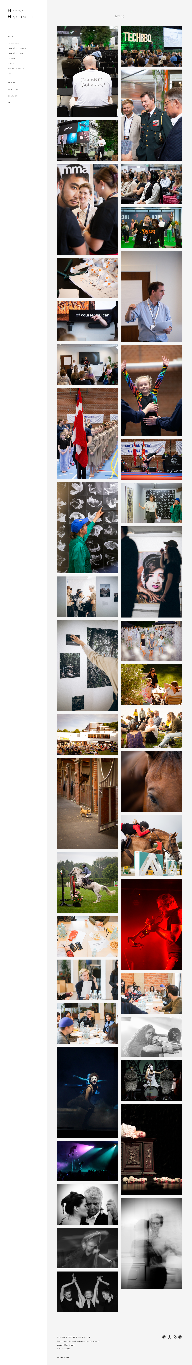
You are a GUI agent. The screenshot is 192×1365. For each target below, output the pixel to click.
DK (9, 103)
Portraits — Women (17, 48)
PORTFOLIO (14, 43)
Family (11, 63)
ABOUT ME (13, 89)
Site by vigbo (63, 1357)
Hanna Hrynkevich (20, 13)
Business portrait (17, 68)
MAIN (10, 36)
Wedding (12, 58)
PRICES (12, 82)
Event (11, 73)
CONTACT (13, 96)
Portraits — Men (16, 53)
